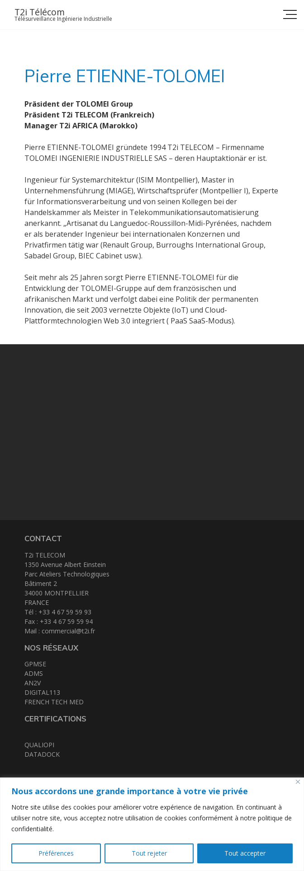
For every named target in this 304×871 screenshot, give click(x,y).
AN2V (32, 683)
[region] (152, 824)
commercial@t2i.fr (68, 631)
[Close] (298, 782)
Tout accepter (245, 853)
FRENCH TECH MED (54, 702)
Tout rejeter (149, 853)
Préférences (56, 853)
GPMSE (35, 664)
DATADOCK (42, 754)
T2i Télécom (39, 12)
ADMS (33, 673)
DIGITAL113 (42, 692)
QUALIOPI (39, 744)
